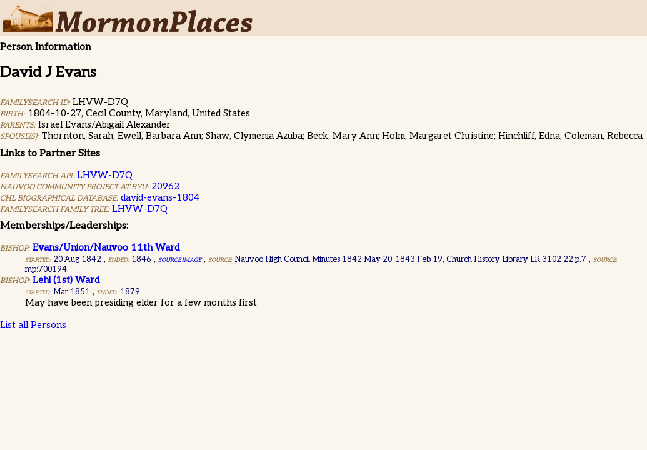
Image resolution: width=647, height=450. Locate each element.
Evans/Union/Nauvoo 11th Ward (106, 247)
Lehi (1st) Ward (66, 280)
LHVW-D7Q (105, 175)
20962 (165, 186)
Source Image (179, 260)
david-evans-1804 (160, 197)
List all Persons (33, 325)
